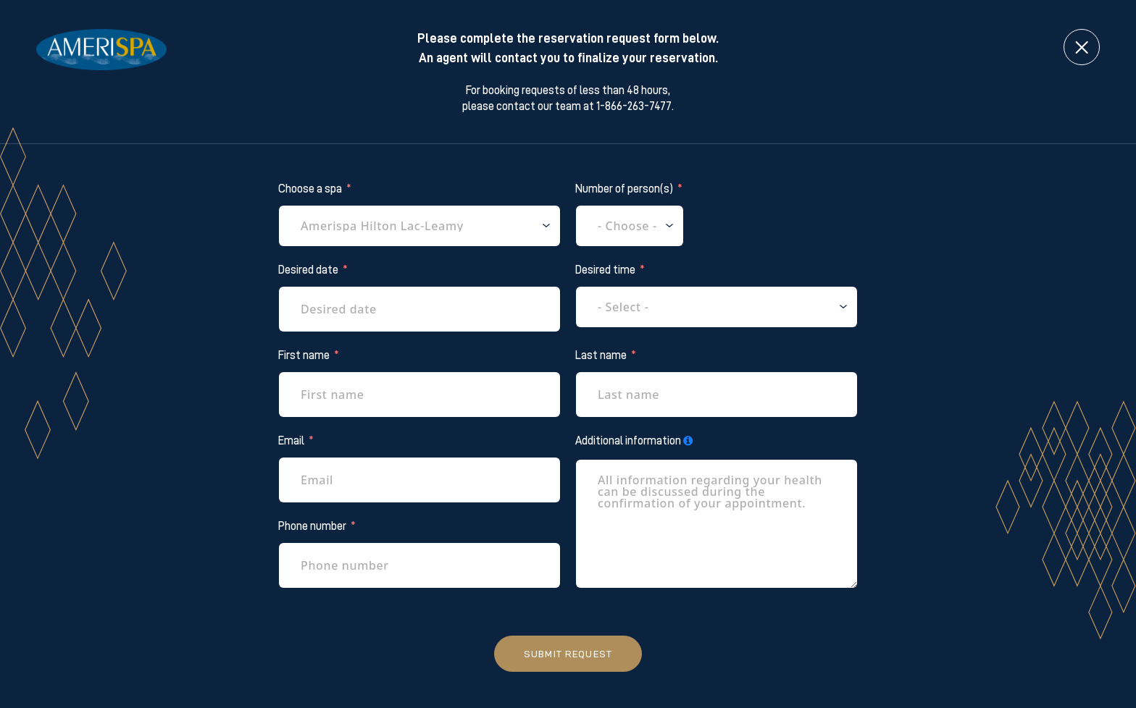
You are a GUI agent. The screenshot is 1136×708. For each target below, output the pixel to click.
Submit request (568, 654)
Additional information (628, 441)
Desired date (308, 270)
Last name (601, 355)
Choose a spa (310, 189)
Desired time (605, 270)
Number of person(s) (624, 189)
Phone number (312, 526)
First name (304, 355)
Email (291, 441)
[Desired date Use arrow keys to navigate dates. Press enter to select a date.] (419, 309)
